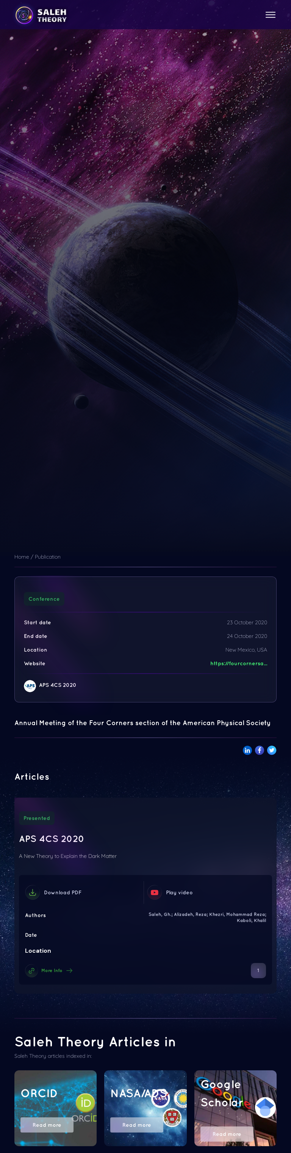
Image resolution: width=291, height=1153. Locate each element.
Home (21, 556)
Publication (48, 556)
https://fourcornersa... (238, 663)
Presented (36, 818)
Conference (44, 599)
